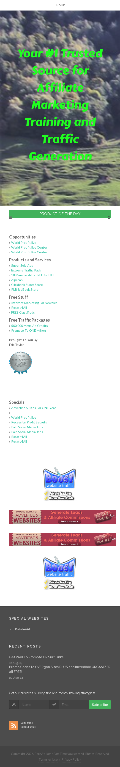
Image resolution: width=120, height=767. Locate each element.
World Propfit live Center (29, 247)
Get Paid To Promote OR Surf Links (36, 657)
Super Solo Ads (22, 265)
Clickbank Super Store (27, 285)
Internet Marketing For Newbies (34, 303)
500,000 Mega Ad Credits (29, 326)
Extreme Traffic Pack (26, 270)
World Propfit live (23, 242)
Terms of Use (48, 759)
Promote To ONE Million (28, 330)
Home (60, 5)
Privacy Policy (71, 759)
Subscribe (100, 704)
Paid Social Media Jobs (27, 427)
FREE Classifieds (23, 312)
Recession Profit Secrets (29, 422)
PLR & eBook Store (24, 289)
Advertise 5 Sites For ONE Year (33, 408)
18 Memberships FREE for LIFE (33, 275)
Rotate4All (19, 307)
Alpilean (17, 280)
